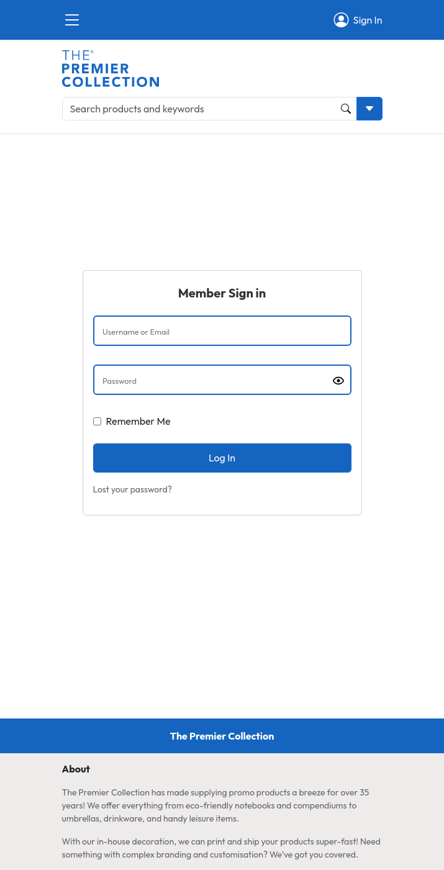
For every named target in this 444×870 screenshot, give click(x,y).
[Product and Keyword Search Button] (346, 108)
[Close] (72, 20)
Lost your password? (132, 489)
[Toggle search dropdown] (369, 108)
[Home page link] (110, 67)
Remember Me (138, 421)
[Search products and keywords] (209, 108)
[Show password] (338, 380)
